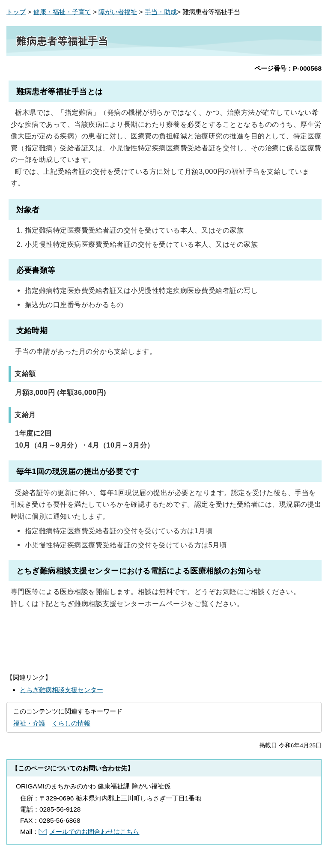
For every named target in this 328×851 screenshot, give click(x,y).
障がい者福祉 (117, 11)
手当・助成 (161, 11)
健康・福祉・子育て (62, 11)
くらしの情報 (71, 723)
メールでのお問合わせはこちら (94, 831)
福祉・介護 (29, 723)
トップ (16, 11)
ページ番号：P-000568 (288, 68)
